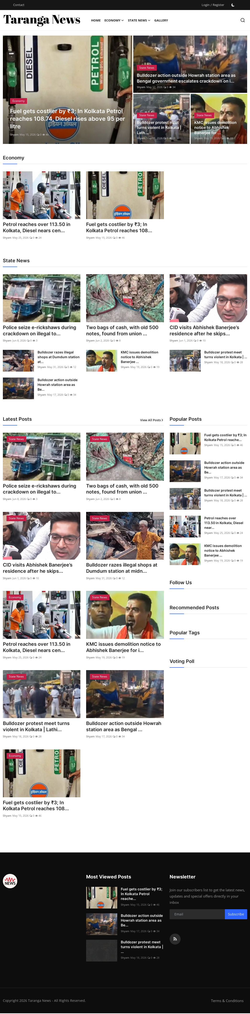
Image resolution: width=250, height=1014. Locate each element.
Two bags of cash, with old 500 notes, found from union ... (122, 331)
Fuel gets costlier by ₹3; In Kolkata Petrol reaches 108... (119, 228)
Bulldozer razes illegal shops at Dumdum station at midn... (121, 569)
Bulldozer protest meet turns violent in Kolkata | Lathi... (36, 727)
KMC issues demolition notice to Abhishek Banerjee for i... (123, 648)
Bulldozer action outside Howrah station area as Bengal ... (123, 727)
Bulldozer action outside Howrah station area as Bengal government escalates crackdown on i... (186, 78)
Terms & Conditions (227, 1001)
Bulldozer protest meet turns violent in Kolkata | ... (225, 354)
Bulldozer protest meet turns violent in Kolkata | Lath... (159, 127)
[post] (67, 90)
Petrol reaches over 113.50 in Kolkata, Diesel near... (223, 523)
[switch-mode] (233, 5)
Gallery (161, 20)
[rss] (175, 939)
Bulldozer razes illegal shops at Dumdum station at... (59, 357)
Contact (18, 5)
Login (206, 5)
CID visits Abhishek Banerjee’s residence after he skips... (204, 331)
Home (96, 20)
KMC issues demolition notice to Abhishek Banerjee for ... (215, 127)
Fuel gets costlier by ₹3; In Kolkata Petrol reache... (225, 437)
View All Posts (152, 420)
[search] (242, 20)
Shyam (14, 134)
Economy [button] (114, 20)
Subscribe (236, 915)
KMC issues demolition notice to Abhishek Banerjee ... (139, 357)
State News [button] (139, 20)
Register (218, 5)
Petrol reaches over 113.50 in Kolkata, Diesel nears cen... (36, 228)
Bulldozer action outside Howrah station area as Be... (58, 385)
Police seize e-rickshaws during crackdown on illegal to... (39, 331)
